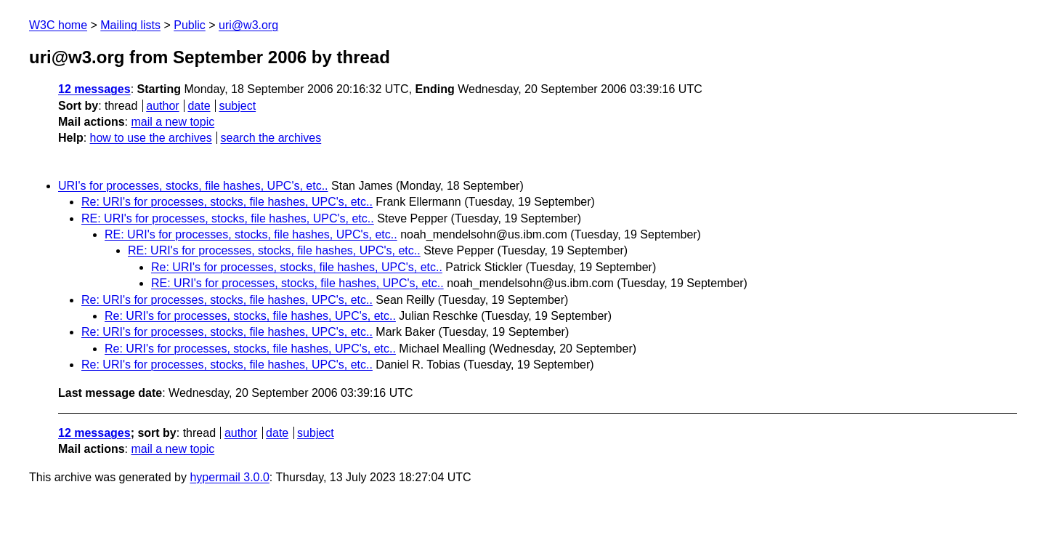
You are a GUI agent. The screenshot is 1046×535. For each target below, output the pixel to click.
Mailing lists (130, 25)
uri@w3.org (248, 25)
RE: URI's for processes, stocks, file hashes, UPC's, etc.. (227, 218)
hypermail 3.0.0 (229, 477)
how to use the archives (151, 138)
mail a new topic (172, 122)
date (198, 106)
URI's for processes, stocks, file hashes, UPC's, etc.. (193, 186)
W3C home (58, 25)
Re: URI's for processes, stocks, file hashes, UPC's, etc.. (227, 202)
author (162, 106)
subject (237, 106)
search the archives (271, 138)
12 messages (94, 89)
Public (190, 25)
